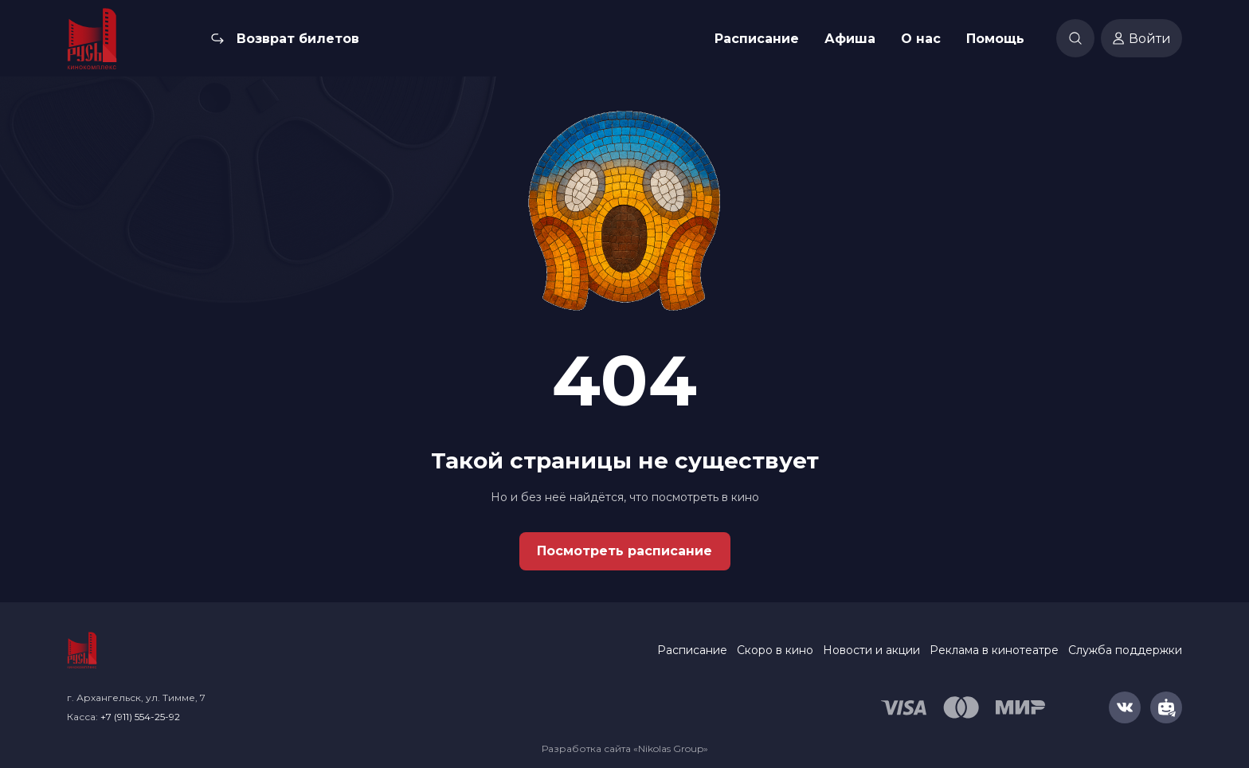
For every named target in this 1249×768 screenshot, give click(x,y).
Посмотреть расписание (624, 550)
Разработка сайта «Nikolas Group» (625, 748)
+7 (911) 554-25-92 (140, 717)
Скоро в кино (775, 650)
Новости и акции (871, 650)
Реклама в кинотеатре (994, 650)
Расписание (757, 38)
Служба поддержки (1125, 650)
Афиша (849, 38)
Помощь (995, 38)
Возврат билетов (298, 38)
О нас (921, 38)
